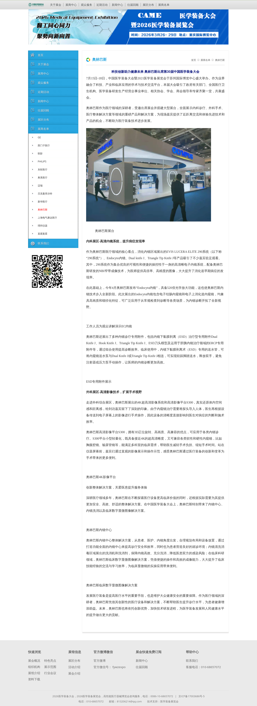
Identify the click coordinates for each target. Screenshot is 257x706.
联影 (40, 153)
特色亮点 (50, 660)
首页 (193, 60)
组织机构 (34, 666)
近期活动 (102, 4)
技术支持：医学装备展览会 (162, 701)
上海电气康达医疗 (47, 217)
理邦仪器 (42, 225)
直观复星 (42, 233)
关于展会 (55, 4)
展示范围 (50, 666)
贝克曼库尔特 (45, 193)
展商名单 (163, 4)
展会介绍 (74, 673)
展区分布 (148, 4)
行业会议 (50, 673)
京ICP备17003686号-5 (191, 696)
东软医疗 (42, 169)
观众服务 (86, 4)
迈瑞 (40, 185)
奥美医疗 (42, 177)
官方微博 (100, 660)
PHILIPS (42, 161)
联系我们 (192, 660)
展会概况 (34, 660)
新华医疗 (42, 201)
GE (39, 137)
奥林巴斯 (42, 209)
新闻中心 (117, 4)
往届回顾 (133, 4)
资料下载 (34, 679)
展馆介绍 (34, 673)
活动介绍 (74, 667)
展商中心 (71, 4)
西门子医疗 (44, 145)
